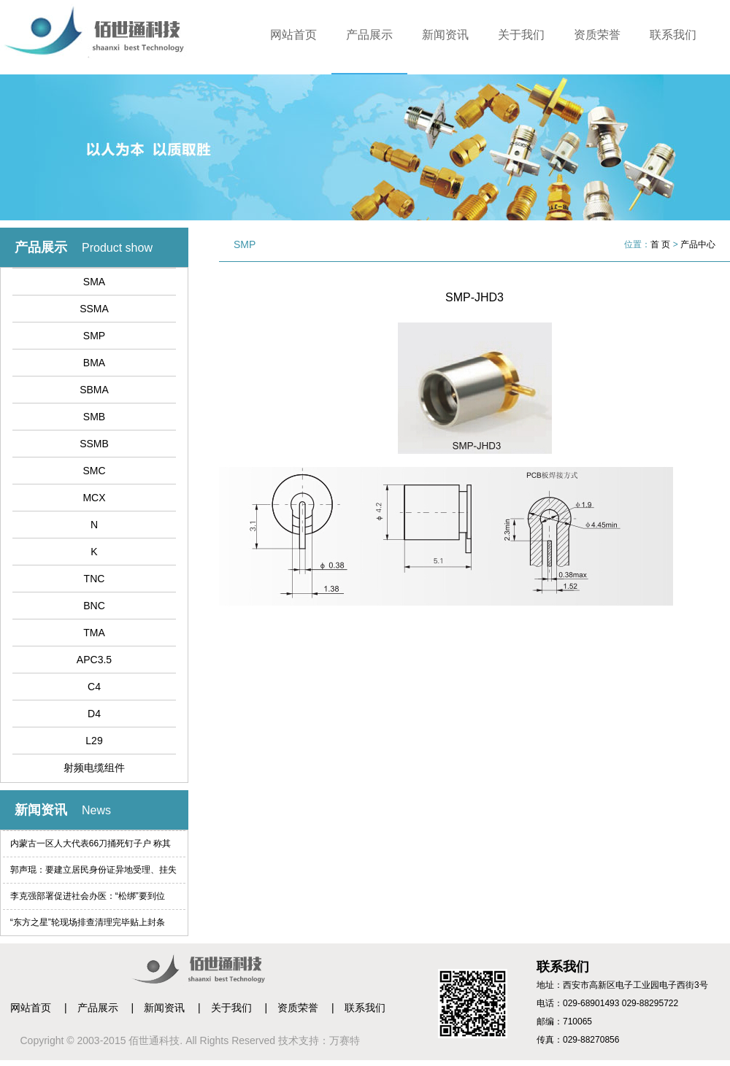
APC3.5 (94, 659)
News (96, 810)
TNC (94, 578)
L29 (93, 740)
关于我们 (521, 34)
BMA (94, 362)
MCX (93, 497)
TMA (94, 632)
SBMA (94, 389)
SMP (94, 335)
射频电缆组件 (94, 767)
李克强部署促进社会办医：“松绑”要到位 (87, 896)
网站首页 (293, 34)
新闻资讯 (445, 34)
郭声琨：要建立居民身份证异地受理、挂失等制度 (93, 874)
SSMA (94, 308)
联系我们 (673, 34)
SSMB (94, 443)
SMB (94, 416)
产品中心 (697, 244)
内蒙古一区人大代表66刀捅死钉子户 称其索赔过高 (91, 847)
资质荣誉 (597, 34)
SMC (93, 470)
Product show (117, 248)
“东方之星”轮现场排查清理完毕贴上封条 (87, 922)
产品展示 (369, 34)
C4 (94, 686)
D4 (94, 713)
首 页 (660, 244)
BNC (94, 605)
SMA (94, 281)
